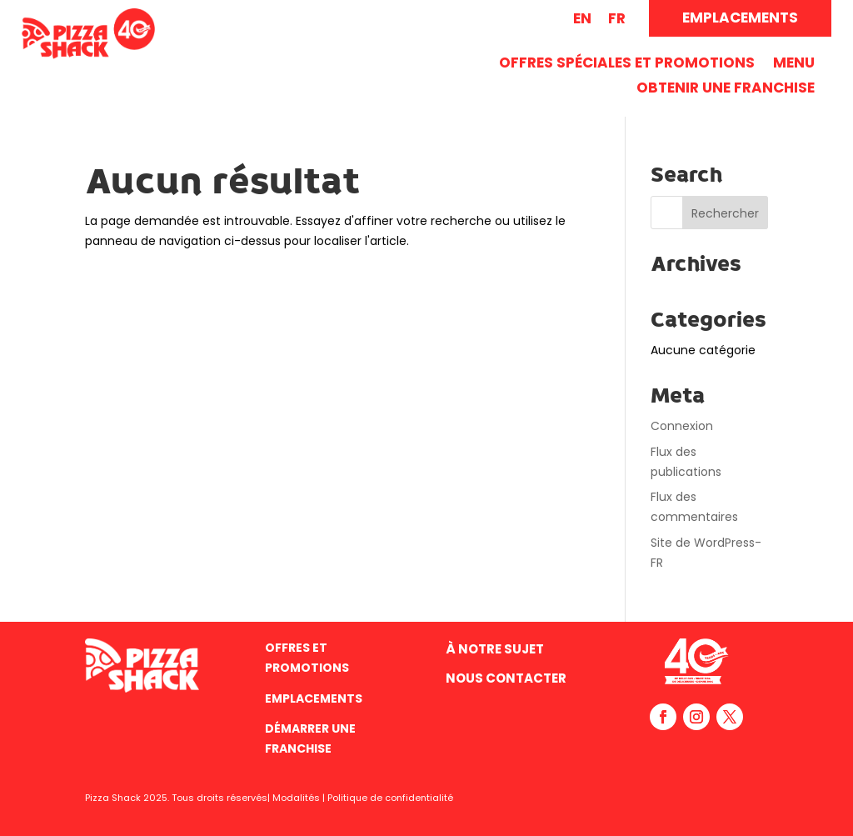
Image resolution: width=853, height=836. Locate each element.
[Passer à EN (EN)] (582, 19)
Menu (794, 65)
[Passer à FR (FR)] (617, 19)
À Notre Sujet (495, 649)
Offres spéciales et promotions (627, 65)
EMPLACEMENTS (740, 18)
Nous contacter (506, 678)
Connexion (682, 426)
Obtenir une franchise (725, 90)
